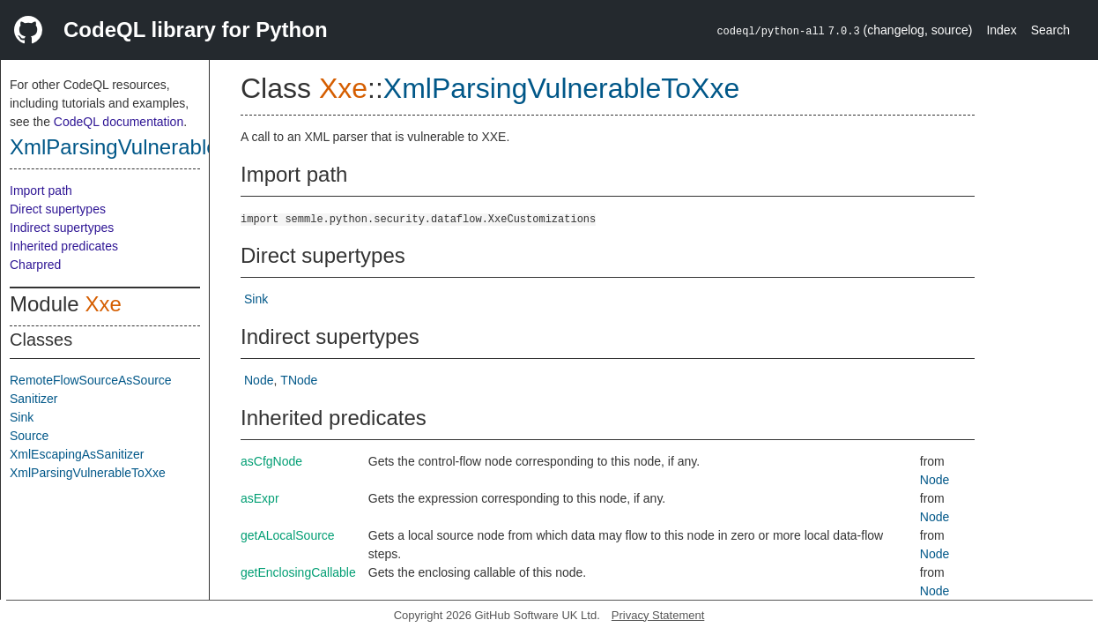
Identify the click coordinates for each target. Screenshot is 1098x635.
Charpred (35, 265)
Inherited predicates (64, 246)
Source (29, 436)
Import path (41, 190)
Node (258, 380)
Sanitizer (33, 399)
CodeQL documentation (118, 122)
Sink (21, 417)
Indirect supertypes (62, 227)
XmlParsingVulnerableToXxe (143, 147)
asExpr (260, 498)
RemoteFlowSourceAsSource (91, 380)
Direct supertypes (58, 209)
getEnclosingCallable (298, 572)
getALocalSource (288, 535)
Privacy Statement (658, 615)
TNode (298, 380)
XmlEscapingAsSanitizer (77, 454)
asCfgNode (271, 461)
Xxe (103, 304)
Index (1001, 30)
